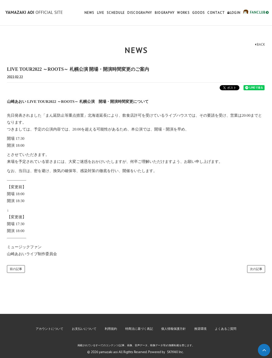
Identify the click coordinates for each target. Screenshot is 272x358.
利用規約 (111, 329)
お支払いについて (84, 329)
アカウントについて (49, 329)
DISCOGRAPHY (139, 13)
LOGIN (233, 13)
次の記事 (256, 269)
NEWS (89, 13)
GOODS (198, 13)
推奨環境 (200, 329)
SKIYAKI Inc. (175, 352)
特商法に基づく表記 (139, 329)
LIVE (100, 13)
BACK (260, 44)
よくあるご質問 (225, 329)
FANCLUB (259, 12)
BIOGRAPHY (165, 13)
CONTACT (216, 13)
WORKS (183, 13)
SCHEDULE (116, 13)
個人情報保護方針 (173, 329)
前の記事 (16, 269)
